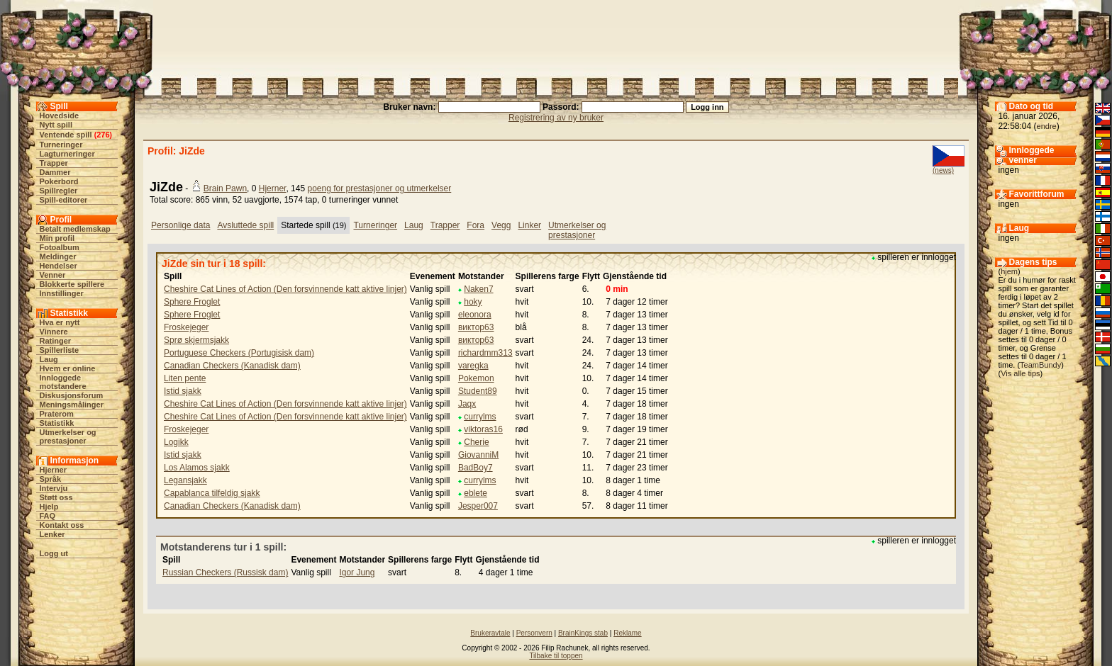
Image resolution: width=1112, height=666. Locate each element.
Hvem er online (68, 368)
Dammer (55, 172)
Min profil (57, 238)
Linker (529, 225)
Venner (53, 275)
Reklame (627, 633)
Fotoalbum (59, 247)
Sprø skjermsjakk (196, 340)
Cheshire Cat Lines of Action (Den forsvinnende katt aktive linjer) (285, 289)
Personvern (534, 633)
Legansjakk (185, 480)
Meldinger (58, 256)
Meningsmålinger (72, 404)
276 (102, 134)
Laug (49, 359)
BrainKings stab (583, 633)
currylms (480, 417)
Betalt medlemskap (75, 229)
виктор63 (476, 327)
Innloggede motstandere (63, 381)
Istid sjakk (182, 391)
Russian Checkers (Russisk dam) (225, 572)
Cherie (476, 442)
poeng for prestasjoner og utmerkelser (379, 188)
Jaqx (467, 404)
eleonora (474, 315)
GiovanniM (478, 455)
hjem (1009, 271)
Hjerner (53, 469)
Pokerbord (59, 181)
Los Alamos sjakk (197, 468)
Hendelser (58, 265)
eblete (475, 493)
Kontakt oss (62, 525)
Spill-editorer (64, 200)
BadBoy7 (475, 468)
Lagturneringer (67, 153)
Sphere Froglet (192, 302)
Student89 (477, 391)
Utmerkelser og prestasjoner (68, 436)
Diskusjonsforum (72, 395)
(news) (943, 170)
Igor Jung (356, 572)
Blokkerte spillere (72, 284)
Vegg (501, 225)
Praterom (57, 414)
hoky (473, 302)
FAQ (48, 516)
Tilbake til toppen (555, 656)
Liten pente (185, 378)
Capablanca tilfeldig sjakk (212, 493)
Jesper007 (478, 506)
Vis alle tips (1020, 373)
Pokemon (476, 378)
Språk (51, 479)
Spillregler (59, 190)
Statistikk (57, 423)
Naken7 (478, 289)
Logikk (176, 442)
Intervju (54, 488)
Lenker (52, 534)
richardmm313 (485, 353)
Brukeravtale (490, 633)
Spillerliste (59, 350)
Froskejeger (186, 327)
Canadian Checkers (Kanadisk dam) (232, 366)
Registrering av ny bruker (556, 118)
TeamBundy (1040, 365)
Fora (475, 225)
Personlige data (180, 225)
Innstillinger (62, 293)
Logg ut (54, 553)
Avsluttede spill (245, 225)
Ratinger (56, 341)
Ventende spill (66, 134)
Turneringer (61, 144)
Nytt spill (56, 124)
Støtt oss (56, 497)
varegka (473, 366)
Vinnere (54, 331)
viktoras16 (483, 429)
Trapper (54, 163)
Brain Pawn (225, 188)
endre (1047, 126)
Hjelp (49, 506)
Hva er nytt (60, 322)
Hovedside (59, 115)
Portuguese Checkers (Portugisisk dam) (239, 353)
